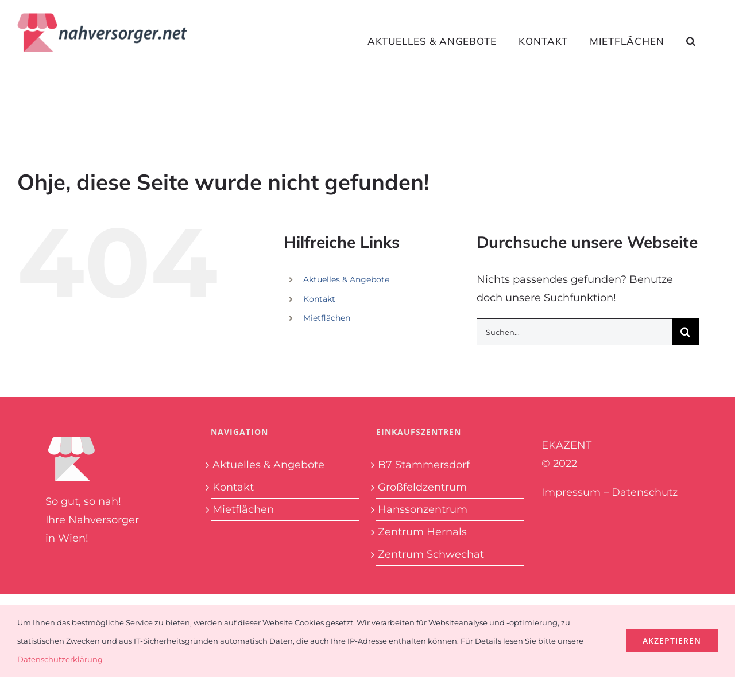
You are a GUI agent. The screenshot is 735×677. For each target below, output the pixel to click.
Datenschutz (645, 492)
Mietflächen (326, 318)
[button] (691, 40)
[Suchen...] (574, 331)
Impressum (571, 492)
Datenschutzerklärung (60, 659)
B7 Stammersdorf (424, 464)
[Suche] (685, 331)
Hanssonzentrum (422, 509)
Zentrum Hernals (422, 532)
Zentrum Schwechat (431, 554)
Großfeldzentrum (422, 487)
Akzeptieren (672, 640)
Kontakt (319, 299)
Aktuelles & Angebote (346, 279)
